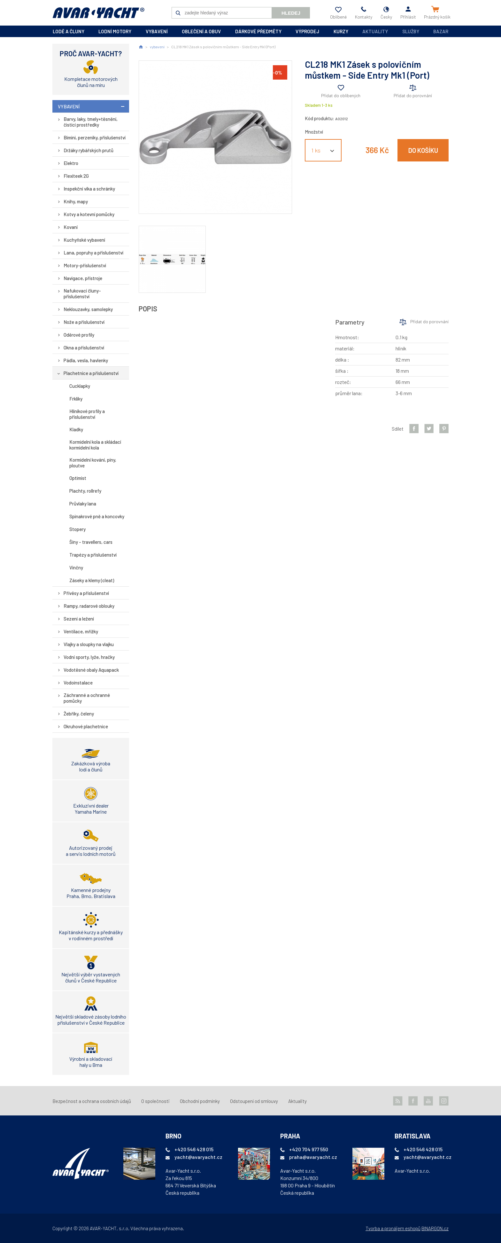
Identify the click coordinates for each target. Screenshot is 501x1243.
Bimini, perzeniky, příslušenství (95, 137)
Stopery (77, 529)
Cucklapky (79, 386)
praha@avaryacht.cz (313, 1157)
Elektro (71, 163)
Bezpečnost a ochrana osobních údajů (91, 1101)
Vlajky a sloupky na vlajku (89, 644)
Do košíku (423, 150)
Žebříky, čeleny (79, 713)
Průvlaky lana (82, 503)
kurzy (341, 31)
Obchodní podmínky (200, 1101)
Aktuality (375, 31)
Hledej (290, 13)
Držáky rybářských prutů (88, 150)
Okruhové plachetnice (86, 726)
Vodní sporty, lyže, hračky (89, 657)
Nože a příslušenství (84, 322)
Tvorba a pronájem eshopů (393, 1228)
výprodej (307, 31)
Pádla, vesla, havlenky (86, 360)
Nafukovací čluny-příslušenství (82, 293)
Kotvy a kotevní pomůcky (89, 214)
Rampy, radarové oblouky (89, 606)
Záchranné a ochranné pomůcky (87, 698)
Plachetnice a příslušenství (91, 373)
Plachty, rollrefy (85, 491)
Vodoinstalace (78, 682)
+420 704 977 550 (308, 1149)
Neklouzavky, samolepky (88, 309)
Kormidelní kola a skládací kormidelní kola (95, 444)
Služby (410, 31)
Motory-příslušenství (85, 265)
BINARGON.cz (435, 1228)
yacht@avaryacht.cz (198, 1157)
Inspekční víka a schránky (89, 189)
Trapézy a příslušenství (93, 555)
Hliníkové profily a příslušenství (87, 414)
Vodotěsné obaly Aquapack (91, 670)
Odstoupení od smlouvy (254, 1101)
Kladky (76, 429)
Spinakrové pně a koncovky (96, 516)
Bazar (440, 31)
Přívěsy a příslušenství (86, 593)
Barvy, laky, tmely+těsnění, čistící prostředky (91, 122)
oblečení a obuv (201, 31)
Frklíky (75, 399)
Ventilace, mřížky (81, 631)
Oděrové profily (79, 335)
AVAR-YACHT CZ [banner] (98, 12)
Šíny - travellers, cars (90, 542)
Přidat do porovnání (413, 95)
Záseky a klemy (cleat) (91, 580)
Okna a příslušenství (84, 347)
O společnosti (155, 1101)
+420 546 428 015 (193, 1149)
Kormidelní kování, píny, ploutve (92, 462)
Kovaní (71, 227)
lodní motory (114, 31)
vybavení (157, 31)
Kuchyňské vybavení (84, 240)
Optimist (77, 478)
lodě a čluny (68, 31)
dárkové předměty (258, 31)
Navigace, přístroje (83, 278)
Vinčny (76, 567)
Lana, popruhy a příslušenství (93, 252)
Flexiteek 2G (76, 176)
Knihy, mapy (76, 201)
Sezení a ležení (79, 619)
